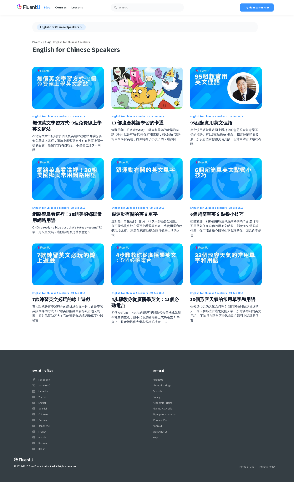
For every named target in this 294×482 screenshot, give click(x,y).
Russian (39, 437)
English (39, 402)
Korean (39, 443)
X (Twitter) (41, 385)
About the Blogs (162, 385)
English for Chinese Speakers (50, 116)
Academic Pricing (163, 402)
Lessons (77, 7)
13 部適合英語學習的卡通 (137, 123)
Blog (47, 7)
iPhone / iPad (160, 420)
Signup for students (164, 414)
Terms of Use (246, 466)
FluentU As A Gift (162, 408)
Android (157, 426)
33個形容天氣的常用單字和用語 (222, 299)
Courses (61, 7)
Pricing (157, 397)
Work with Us (160, 431)
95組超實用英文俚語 (211, 123)
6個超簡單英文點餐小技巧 (217, 214)
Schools (157, 391)
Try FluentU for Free (257, 7)
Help (155, 437)
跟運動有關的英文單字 (134, 214)
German (40, 420)
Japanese (41, 426)
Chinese (40, 414)
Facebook (41, 379)
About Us (158, 379)
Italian (38, 449)
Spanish (40, 408)
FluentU (37, 42)
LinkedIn (40, 391)
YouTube (40, 397)
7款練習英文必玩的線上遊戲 (61, 299)
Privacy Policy (268, 466)
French (39, 431)
